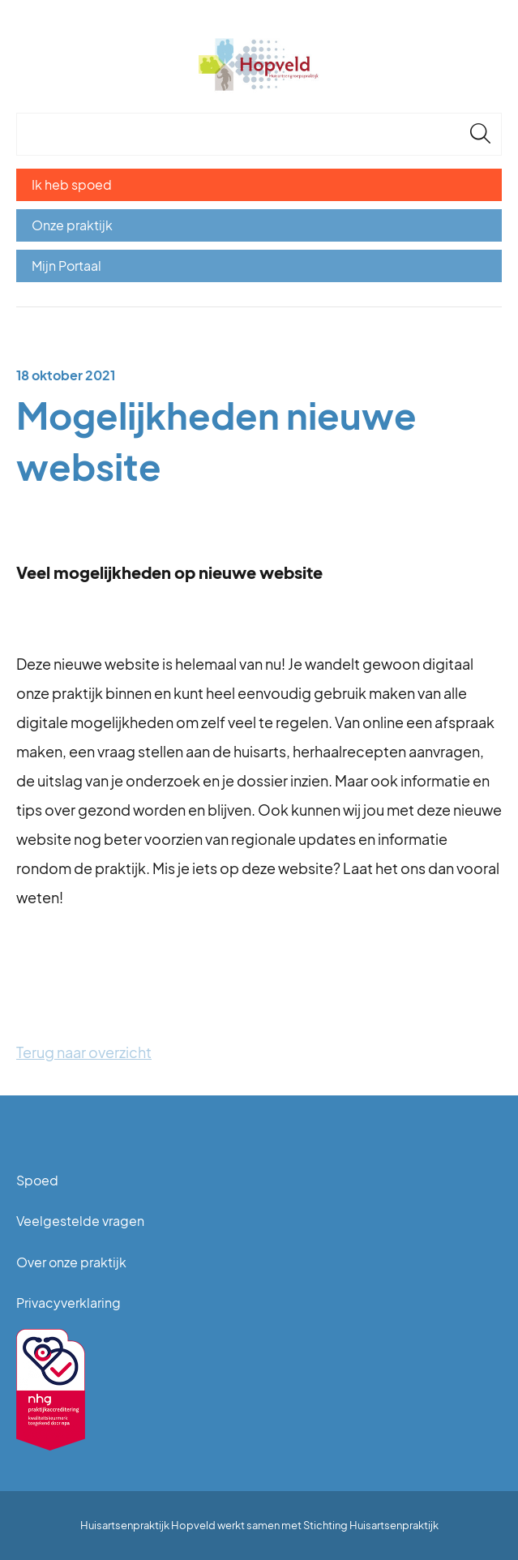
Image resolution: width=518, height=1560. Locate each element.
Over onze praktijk (71, 1262)
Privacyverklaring (68, 1302)
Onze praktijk (72, 225)
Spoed (37, 1180)
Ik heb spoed (72, 184)
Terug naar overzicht (84, 1052)
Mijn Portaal (66, 265)
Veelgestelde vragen (80, 1220)
